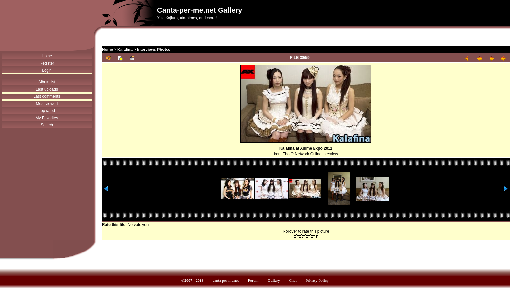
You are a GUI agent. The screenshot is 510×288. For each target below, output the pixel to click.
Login (46, 70)
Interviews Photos (153, 49)
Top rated (47, 110)
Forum (253, 280)
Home (47, 56)
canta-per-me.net (226, 280)
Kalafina (125, 49)
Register (47, 63)
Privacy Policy (317, 280)
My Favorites (47, 118)
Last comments (47, 96)
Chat (293, 280)
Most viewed (47, 103)
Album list (46, 82)
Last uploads (47, 89)
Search (47, 125)
